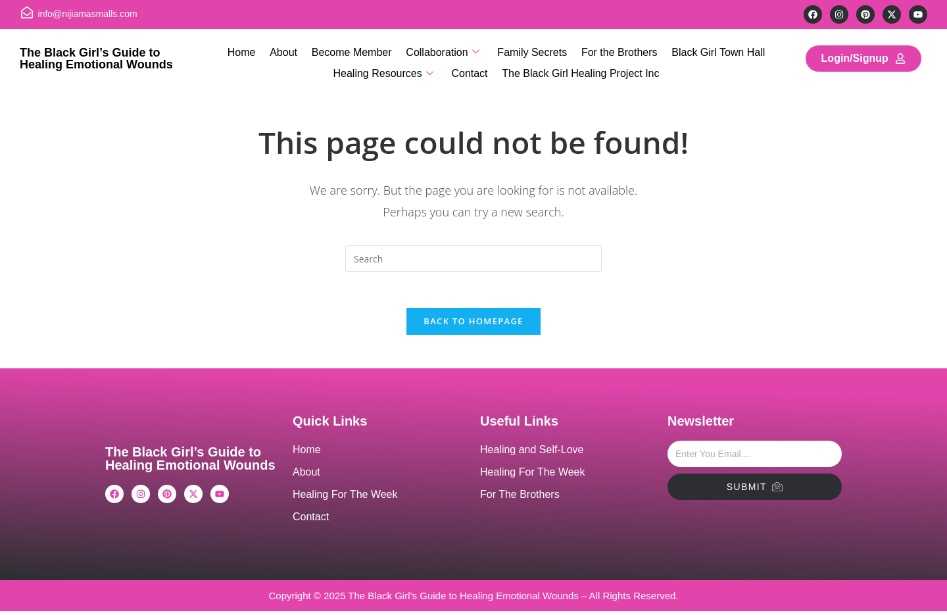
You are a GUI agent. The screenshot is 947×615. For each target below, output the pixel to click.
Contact (469, 70)
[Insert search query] (473, 258)
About (286, 51)
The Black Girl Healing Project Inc (579, 70)
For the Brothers (617, 51)
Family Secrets (531, 51)
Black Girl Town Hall (715, 51)
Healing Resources (384, 70)
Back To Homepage (473, 325)
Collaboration (442, 52)
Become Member (353, 51)
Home (245, 51)
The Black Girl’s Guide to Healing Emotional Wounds (96, 58)
